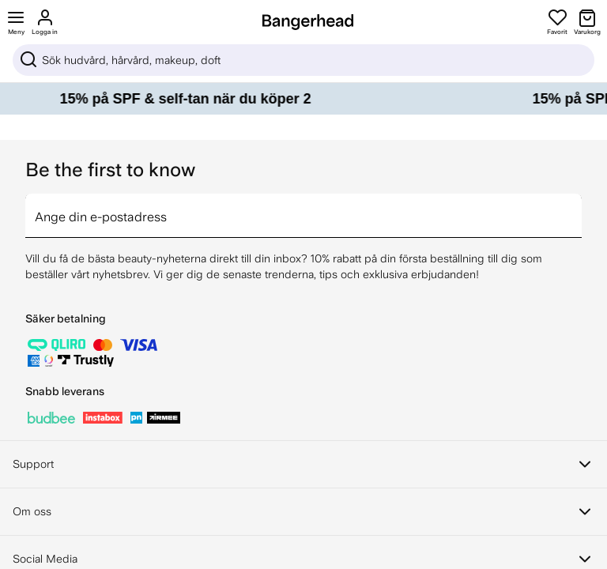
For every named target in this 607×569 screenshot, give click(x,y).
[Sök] (303, 60)
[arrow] (575, 206)
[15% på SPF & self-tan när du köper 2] (303, 99)
